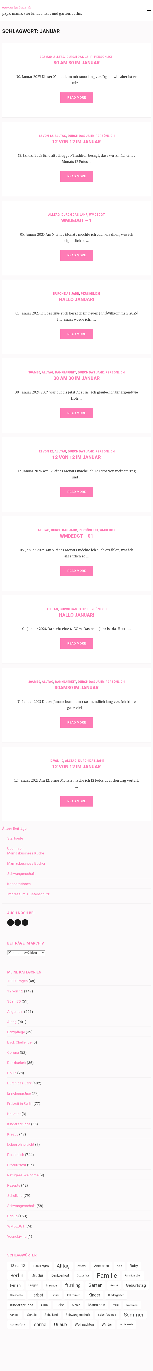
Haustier (14, 1114)
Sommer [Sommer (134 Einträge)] (134, 1315)
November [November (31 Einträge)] (132, 1305)
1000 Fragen (17, 981)
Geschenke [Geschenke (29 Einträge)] (16, 1295)
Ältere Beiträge (14, 829)
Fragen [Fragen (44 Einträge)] (33, 1285)
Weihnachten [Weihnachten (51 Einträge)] (84, 1324)
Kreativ (12, 1134)
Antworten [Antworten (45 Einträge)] (101, 1266)
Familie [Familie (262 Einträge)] (107, 1275)
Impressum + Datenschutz (28, 894)
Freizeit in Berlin (20, 1103)
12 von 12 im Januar (76, 141)
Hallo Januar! (76, 299)
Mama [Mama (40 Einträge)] (76, 1305)
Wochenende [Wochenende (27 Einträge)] (126, 1324)
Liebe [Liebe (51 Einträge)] (60, 1305)
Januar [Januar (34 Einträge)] (55, 1295)
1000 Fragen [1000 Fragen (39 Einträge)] (41, 1266)
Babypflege (16, 1032)
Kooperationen (19, 884)
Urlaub (12, 1216)
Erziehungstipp (19, 1093)
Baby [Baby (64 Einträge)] (134, 1266)
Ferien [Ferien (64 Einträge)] (15, 1285)
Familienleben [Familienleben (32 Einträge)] (133, 1275)
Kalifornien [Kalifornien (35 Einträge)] (73, 1295)
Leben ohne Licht (20, 1144)
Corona (13, 1052)
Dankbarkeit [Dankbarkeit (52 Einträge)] (60, 1275)
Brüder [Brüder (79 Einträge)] (37, 1275)
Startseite (15, 838)
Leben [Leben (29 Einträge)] (44, 1305)
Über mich (15, 848)
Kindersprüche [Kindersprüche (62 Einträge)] (21, 1305)
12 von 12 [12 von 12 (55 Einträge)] (17, 1266)
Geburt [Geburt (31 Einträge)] (114, 1285)
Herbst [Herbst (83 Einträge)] (36, 1295)
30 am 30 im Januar (76, 62)
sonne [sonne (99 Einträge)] (40, 1324)
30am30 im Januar (77, 687)
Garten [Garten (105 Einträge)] (95, 1285)
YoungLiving (17, 1236)
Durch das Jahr (79, 57)
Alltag (59, 57)
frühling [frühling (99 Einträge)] (73, 1285)
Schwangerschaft (21, 873)
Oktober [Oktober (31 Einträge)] (14, 1314)
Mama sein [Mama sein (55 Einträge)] (96, 1305)
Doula (11, 1073)
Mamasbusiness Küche (25, 853)
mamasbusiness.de (16, 7)
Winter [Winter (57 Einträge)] (107, 1324)
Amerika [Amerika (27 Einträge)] (82, 1265)
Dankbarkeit (65, 372)
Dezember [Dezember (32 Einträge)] (83, 1275)
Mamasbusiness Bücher (26, 863)
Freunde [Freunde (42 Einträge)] (51, 1285)
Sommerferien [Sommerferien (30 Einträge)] (18, 1324)
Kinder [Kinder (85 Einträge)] (94, 1295)
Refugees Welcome (23, 1175)
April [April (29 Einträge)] (119, 1265)
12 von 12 (46, 136)
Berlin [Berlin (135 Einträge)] (16, 1276)
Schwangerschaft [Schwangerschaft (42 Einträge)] (78, 1314)
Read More (76, 97)
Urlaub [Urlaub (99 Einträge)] (60, 1324)
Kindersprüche (18, 1124)
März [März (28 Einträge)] (115, 1305)
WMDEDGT (97, 214)
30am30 (46, 57)
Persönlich (103, 57)
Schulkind (15, 1195)
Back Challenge (19, 1042)
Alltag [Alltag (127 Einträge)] (63, 1266)
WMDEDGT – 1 (76, 220)
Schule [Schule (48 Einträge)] (32, 1315)
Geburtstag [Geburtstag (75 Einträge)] (136, 1285)
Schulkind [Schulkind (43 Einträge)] (51, 1314)
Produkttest (16, 1165)
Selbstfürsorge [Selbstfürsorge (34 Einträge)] (107, 1314)
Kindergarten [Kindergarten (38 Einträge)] (116, 1295)
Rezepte (13, 1185)
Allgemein (15, 1011)
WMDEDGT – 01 (76, 536)
